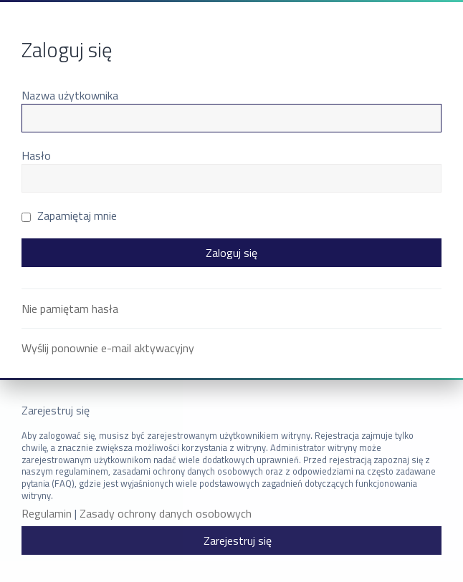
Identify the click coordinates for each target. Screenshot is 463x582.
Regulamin (47, 513)
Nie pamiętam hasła (70, 308)
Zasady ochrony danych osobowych (166, 513)
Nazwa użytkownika (70, 95)
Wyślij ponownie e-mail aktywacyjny (108, 348)
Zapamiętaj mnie (69, 215)
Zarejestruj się (238, 540)
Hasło (36, 155)
